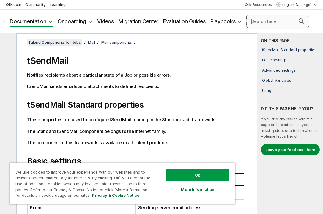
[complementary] (290, 123)
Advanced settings (279, 70)
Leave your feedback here (290, 149)
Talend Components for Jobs (54, 42)
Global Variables (276, 80)
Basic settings (274, 59)
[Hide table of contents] (7, 42)
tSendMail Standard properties (289, 49)
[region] (103, 178)
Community (35, 4)
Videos (105, 21)
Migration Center (138, 21)
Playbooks (223, 21)
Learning (57, 4)
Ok (165, 164)
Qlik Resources (258, 4)
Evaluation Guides (184, 21)
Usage (268, 90)
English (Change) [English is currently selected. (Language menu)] (297, 5)
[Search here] (278, 21)
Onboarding (72, 21)
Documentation (28, 21)
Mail (91, 42)
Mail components (116, 42)
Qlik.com (13, 4)
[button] (301, 21)
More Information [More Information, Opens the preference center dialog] (165, 179)
